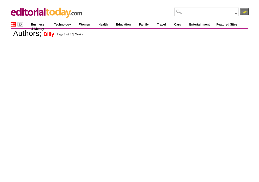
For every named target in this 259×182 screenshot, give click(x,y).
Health (103, 24)
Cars (177, 24)
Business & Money (37, 25)
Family (144, 24)
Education (123, 24)
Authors (26, 33)
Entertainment (199, 24)
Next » (79, 34)
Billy (49, 34)
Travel (161, 24)
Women (84, 24)
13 (71, 34)
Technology (62, 24)
